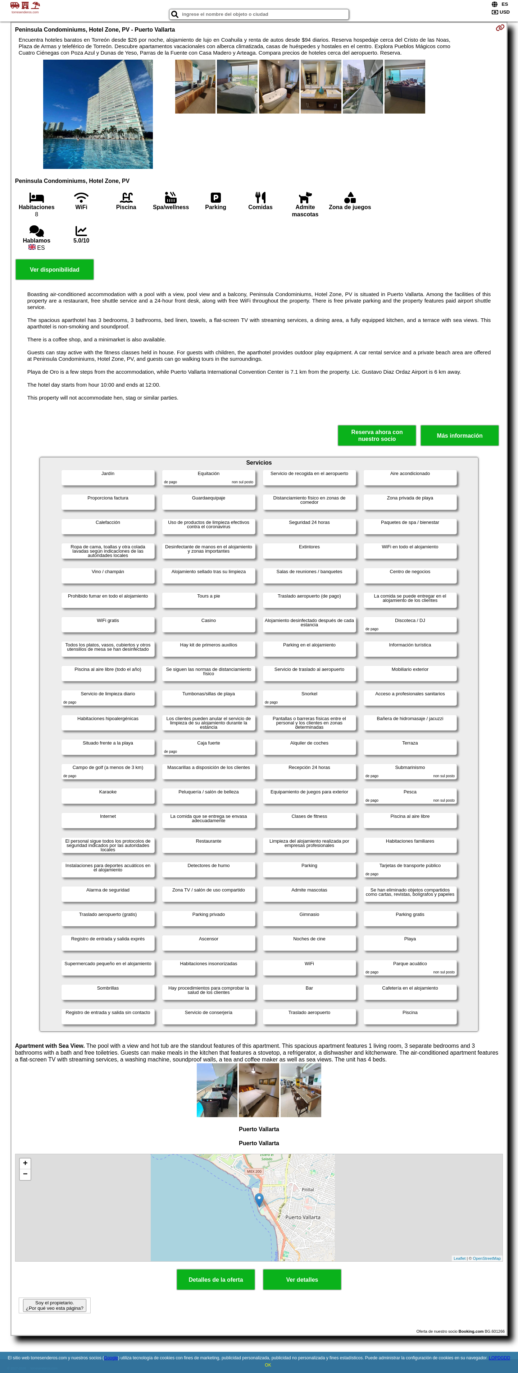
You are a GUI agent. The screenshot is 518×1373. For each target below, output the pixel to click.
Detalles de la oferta (215, 1280)
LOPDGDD (499, 1357)
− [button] (25, 1174)
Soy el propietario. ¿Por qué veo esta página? (54, 1305)
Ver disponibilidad (54, 270)
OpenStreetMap (487, 1258)
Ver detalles (302, 1280)
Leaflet (459, 1258)
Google (111, 1357)
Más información (460, 436)
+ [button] (25, 1163)
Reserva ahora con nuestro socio (377, 435)
